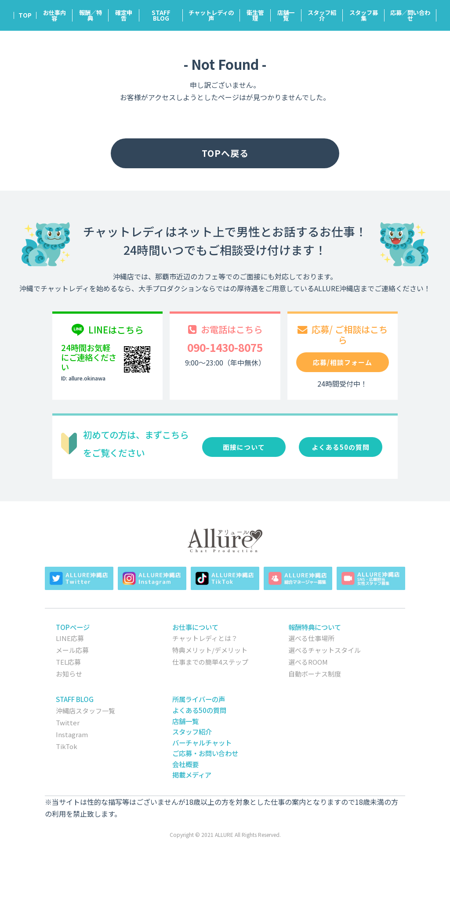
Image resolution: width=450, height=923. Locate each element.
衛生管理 (255, 16)
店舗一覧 (285, 16)
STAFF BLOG (161, 16)
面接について (244, 447)
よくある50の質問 (341, 447)
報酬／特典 (90, 16)
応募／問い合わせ (410, 16)
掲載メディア (191, 774)
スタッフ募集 (363, 16)
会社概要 (185, 764)
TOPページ (73, 627)
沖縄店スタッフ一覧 (85, 710)
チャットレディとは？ (205, 638)
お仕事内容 (54, 16)
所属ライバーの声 (198, 699)
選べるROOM (308, 661)
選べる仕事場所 (311, 638)
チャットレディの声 (211, 16)
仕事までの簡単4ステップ (210, 661)
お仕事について (195, 627)
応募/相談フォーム (342, 362)
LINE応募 (70, 638)
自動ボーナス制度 (314, 673)
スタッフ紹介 (322, 16)
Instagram (72, 734)
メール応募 (72, 650)
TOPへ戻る (225, 153)
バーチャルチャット (202, 742)
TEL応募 (68, 661)
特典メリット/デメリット (209, 650)
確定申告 (123, 16)
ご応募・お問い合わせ (205, 753)
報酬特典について (314, 627)
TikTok (66, 746)
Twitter (68, 722)
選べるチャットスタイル (324, 650)
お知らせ (69, 673)
